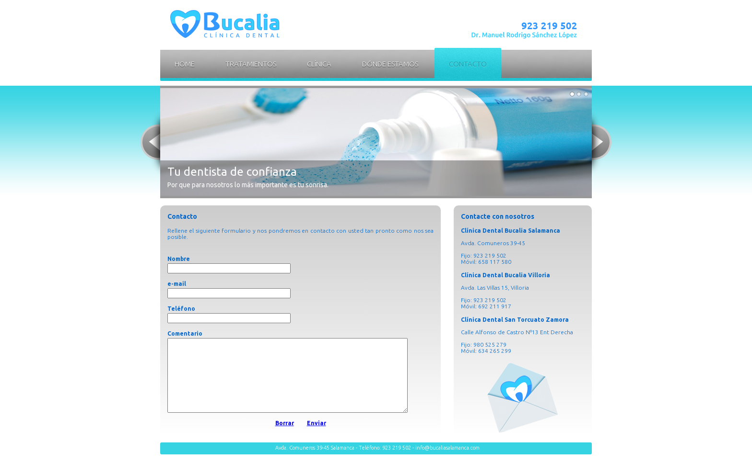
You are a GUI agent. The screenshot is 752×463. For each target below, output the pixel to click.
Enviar (316, 437)
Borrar (284, 437)
